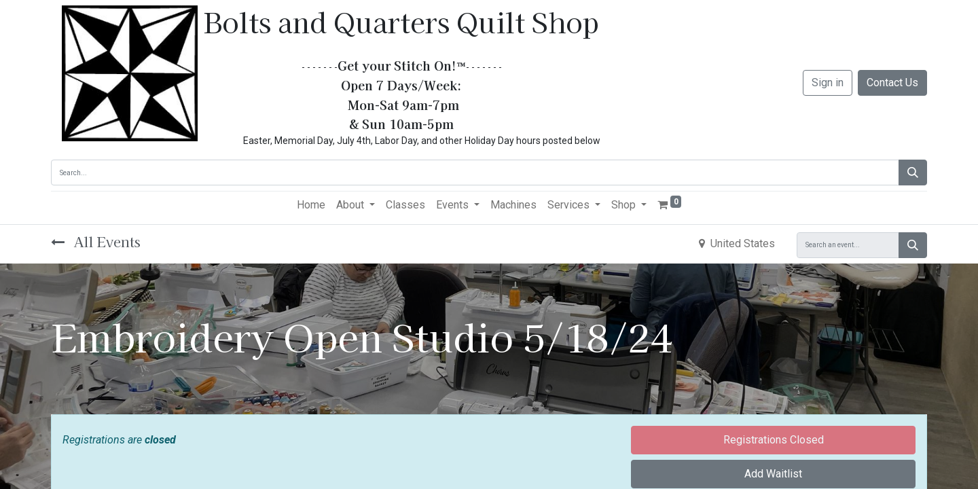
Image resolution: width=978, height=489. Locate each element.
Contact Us (892, 82)
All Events (96, 241)
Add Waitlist (773, 473)
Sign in (828, 82)
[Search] (913, 172)
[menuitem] (311, 205)
